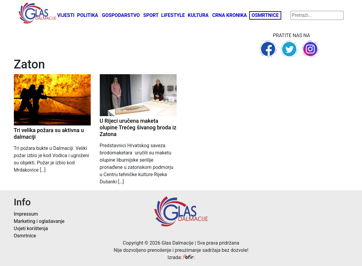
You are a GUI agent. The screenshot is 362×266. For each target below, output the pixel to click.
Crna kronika (229, 15)
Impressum (26, 214)
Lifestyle (173, 15)
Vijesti (66, 15)
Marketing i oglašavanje (39, 221)
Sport (151, 15)
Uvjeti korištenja (31, 228)
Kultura (198, 15)
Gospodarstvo (121, 15)
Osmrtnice (265, 15)
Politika (87, 15)
